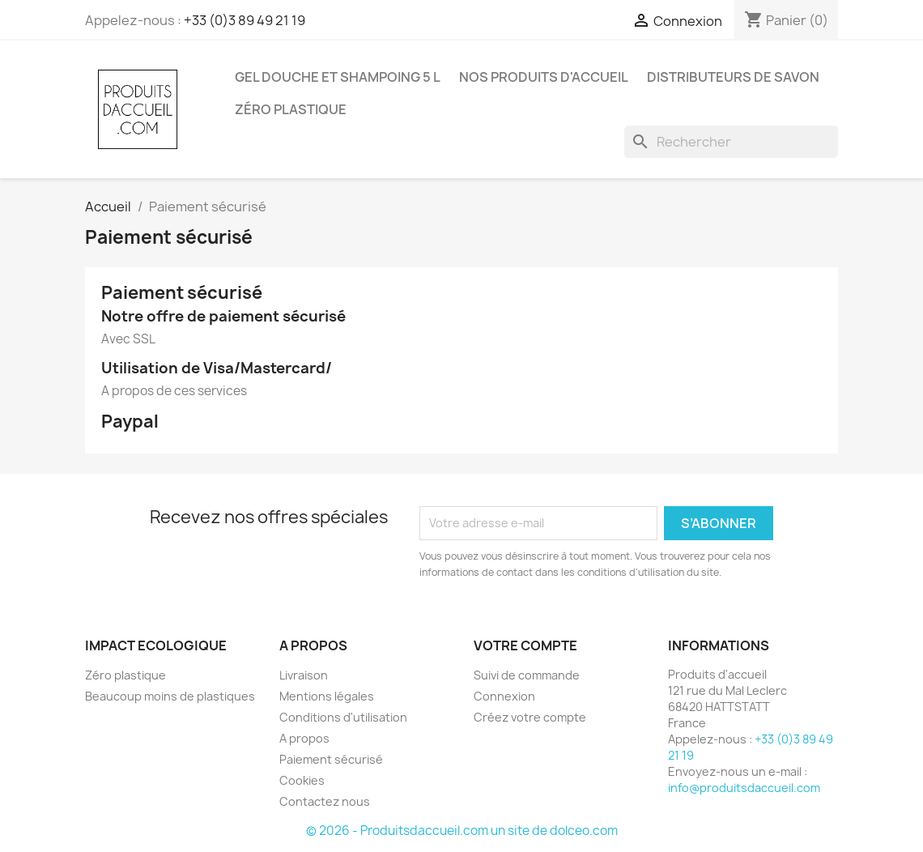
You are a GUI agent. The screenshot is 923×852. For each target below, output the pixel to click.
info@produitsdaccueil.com (744, 787)
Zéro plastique (291, 109)
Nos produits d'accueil (543, 77)
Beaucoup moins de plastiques (170, 696)
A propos (304, 738)
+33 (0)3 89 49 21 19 (244, 20)
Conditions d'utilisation (343, 717)
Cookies (302, 780)
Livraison (303, 675)
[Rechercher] (731, 142)
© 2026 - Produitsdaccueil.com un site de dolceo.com (462, 830)
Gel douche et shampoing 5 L (337, 77)
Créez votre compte (530, 717)
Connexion (504, 696)
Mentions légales (326, 696)
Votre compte (525, 645)
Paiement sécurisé (331, 759)
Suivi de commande (527, 675)
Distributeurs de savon (733, 77)
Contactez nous (324, 801)
